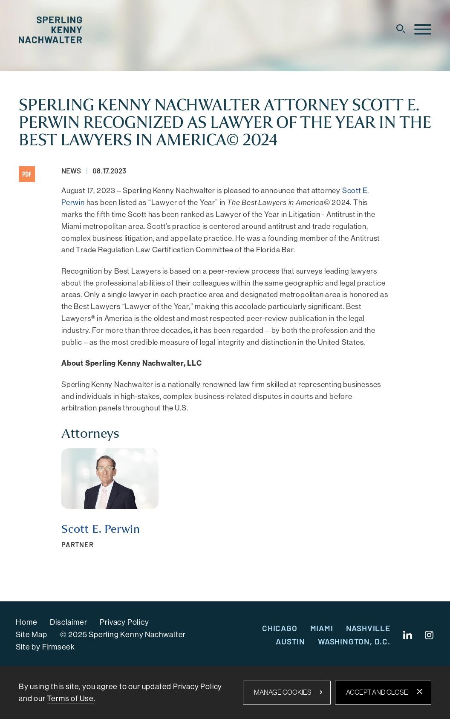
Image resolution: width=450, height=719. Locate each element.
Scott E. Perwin (100, 529)
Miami (321, 628)
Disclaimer (68, 622)
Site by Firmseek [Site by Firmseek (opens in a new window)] (45, 647)
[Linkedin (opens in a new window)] (407, 635)
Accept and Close (377, 692)
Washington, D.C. (354, 641)
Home (26, 622)
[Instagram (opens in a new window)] (429, 635)
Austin (290, 641)
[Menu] (422, 29)
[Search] (400, 28)
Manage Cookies (283, 692)
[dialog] (225, 692)
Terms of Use (70, 698)
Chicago (279, 628)
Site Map (31, 634)
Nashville (368, 628)
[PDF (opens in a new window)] (27, 174)
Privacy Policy (124, 622)
